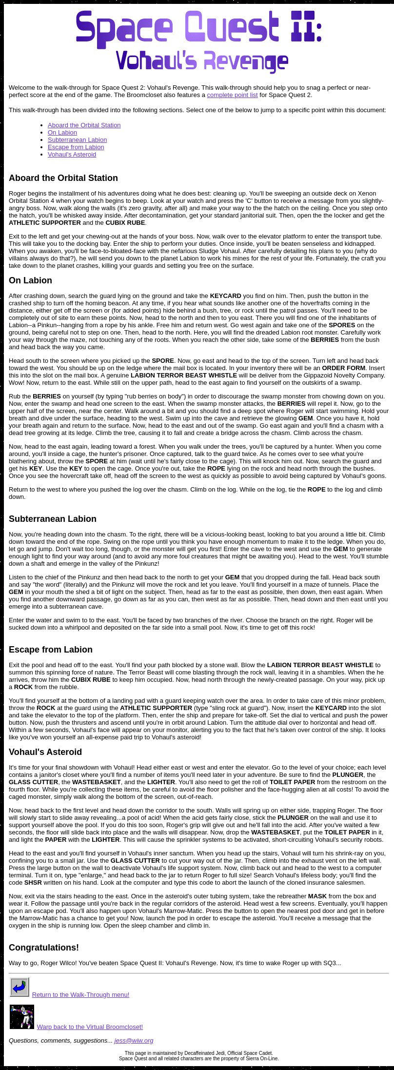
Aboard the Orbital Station (84, 125)
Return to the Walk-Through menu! (81, 994)
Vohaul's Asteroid (72, 154)
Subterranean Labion (77, 139)
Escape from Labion (76, 147)
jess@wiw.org (134, 1040)
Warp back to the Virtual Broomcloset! (90, 1026)
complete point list (232, 95)
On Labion (62, 132)
